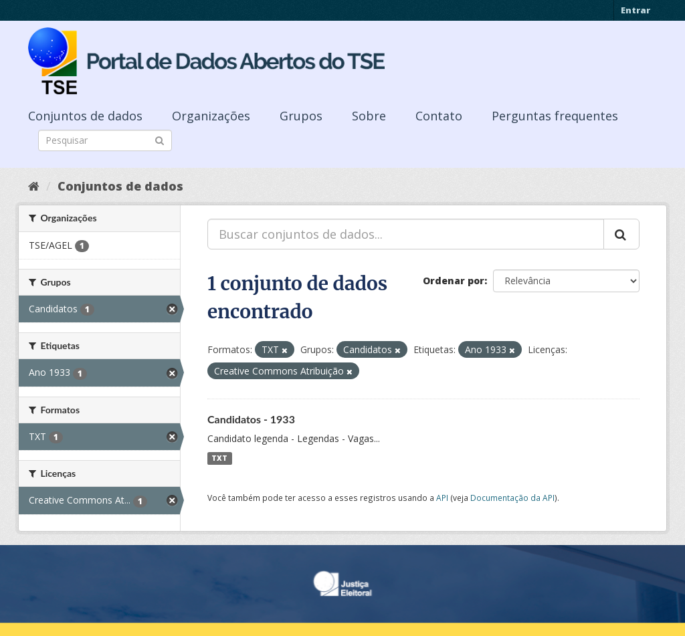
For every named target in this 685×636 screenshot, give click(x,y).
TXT (219, 458)
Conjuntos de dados (85, 116)
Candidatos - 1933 (251, 419)
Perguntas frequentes (555, 116)
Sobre (369, 116)
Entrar (635, 10)
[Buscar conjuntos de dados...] (405, 234)
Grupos (301, 116)
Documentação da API (512, 497)
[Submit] (159, 139)
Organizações (211, 116)
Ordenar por (453, 280)
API (442, 497)
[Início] (33, 186)
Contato (438, 116)
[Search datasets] (105, 140)
